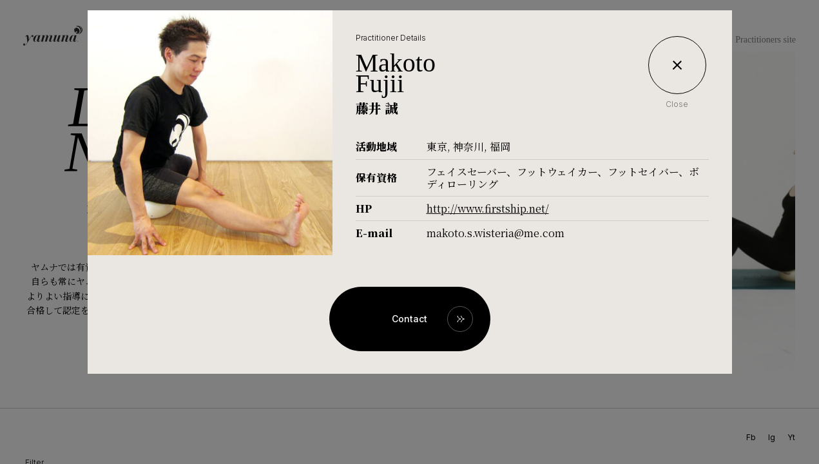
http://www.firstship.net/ (488, 208)
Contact (409, 318)
